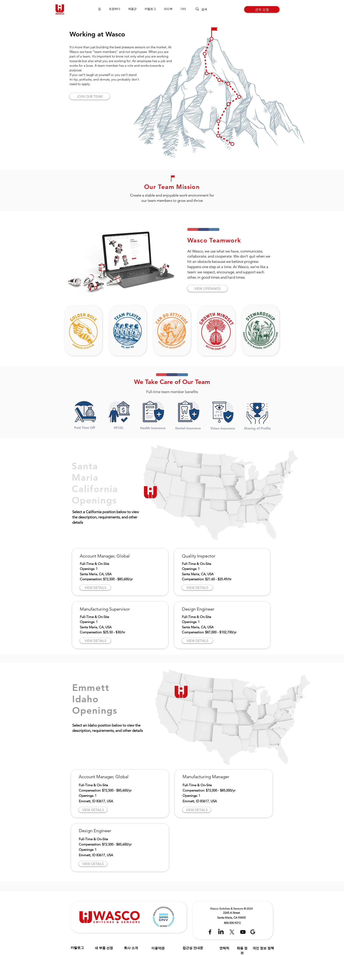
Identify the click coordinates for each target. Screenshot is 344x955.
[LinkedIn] (221, 932)
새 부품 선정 (104, 948)
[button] (132, 9)
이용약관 (158, 948)
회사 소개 (131, 948)
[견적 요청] (262, 9)
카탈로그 (77, 948)
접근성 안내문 (193, 948)
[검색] (208, 9)
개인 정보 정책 (263, 948)
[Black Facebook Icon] (210, 932)
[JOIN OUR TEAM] (90, 96)
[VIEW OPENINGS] (207, 288)
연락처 (224, 948)
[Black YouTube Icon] (243, 932)
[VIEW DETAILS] (95, 587)
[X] (232, 932)
